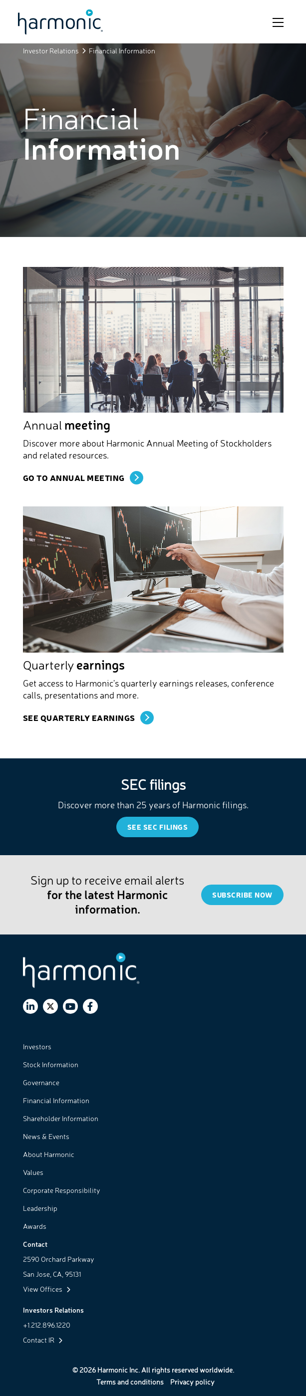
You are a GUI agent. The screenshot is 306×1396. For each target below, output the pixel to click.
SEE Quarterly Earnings (79, 717)
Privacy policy (192, 1382)
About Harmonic (48, 1154)
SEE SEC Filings (157, 827)
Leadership (40, 1208)
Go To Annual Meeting (74, 477)
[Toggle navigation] (278, 21)
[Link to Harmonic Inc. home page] (60, 21)
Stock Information (50, 1064)
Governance (41, 1082)
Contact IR (42, 1340)
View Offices (46, 1289)
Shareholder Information (60, 1118)
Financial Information (56, 1100)
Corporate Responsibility (61, 1190)
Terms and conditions (130, 1382)
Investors (37, 1046)
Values (33, 1172)
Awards (34, 1226)
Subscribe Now (242, 895)
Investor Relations (51, 50)
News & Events (46, 1136)
